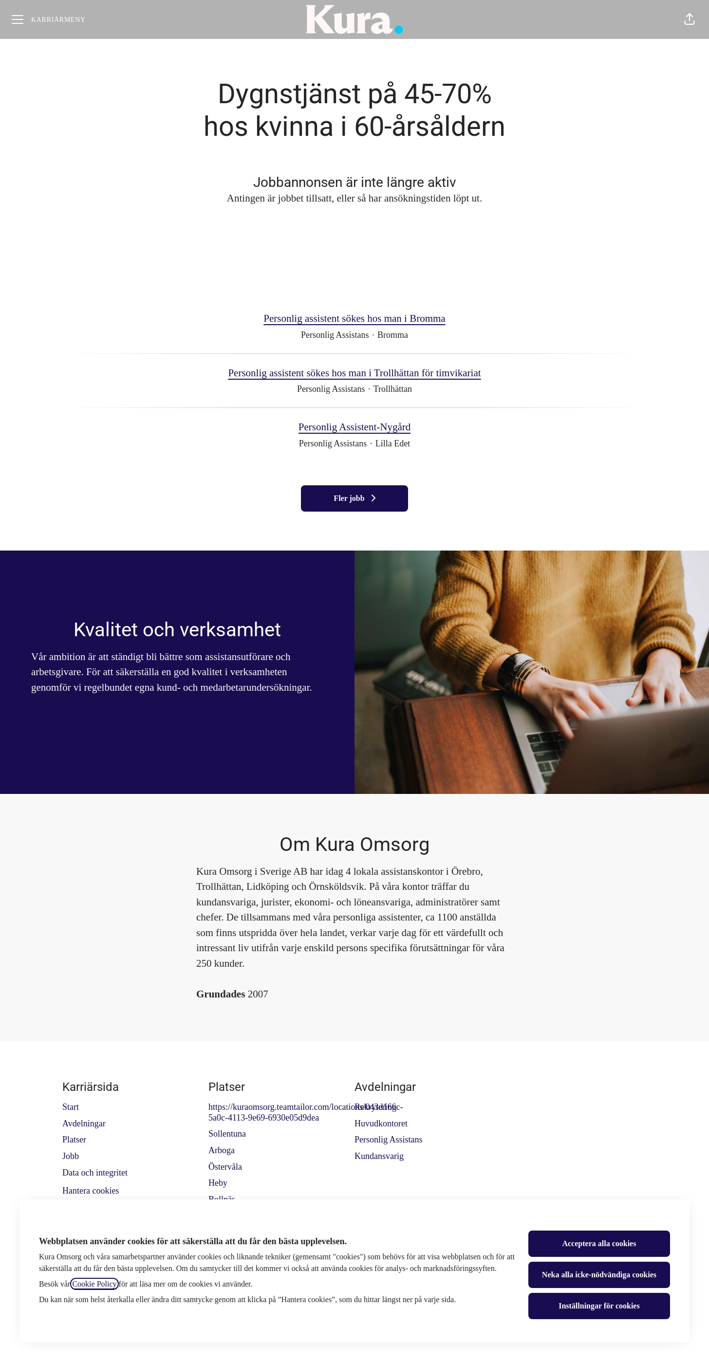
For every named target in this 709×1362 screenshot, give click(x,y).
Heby (217, 1183)
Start (70, 1107)
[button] (689, 19)
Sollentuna (227, 1134)
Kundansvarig (379, 1156)
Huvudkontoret (381, 1123)
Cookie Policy (94, 1284)
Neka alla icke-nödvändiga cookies (599, 1274)
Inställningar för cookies (599, 1306)
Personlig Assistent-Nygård (354, 427)
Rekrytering (375, 1107)
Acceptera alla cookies (599, 1243)
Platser (74, 1139)
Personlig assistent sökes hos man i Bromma (354, 319)
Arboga (221, 1150)
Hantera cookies (90, 1191)
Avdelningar (84, 1123)
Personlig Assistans (388, 1139)
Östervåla (225, 1167)
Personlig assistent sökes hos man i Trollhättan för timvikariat (354, 373)
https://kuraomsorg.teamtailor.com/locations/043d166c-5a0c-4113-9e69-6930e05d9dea (305, 1112)
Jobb (70, 1156)
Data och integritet (95, 1173)
